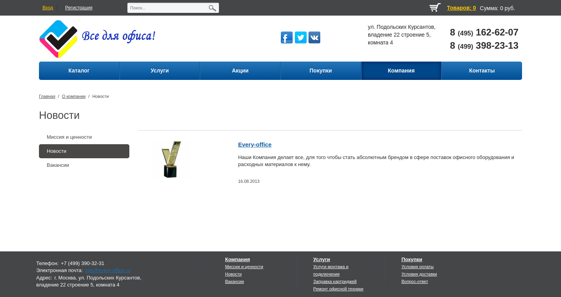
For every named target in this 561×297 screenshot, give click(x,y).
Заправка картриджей (334, 281)
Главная (47, 96)
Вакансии (58, 165)
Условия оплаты (417, 266)
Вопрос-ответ (414, 281)
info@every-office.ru (107, 270)
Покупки (411, 259)
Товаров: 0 (461, 8)
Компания (237, 259)
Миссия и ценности (69, 137)
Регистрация (78, 8)
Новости (100, 96)
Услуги (321, 259)
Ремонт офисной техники (338, 288)
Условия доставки (419, 274)
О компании (74, 96)
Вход (47, 8)
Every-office (255, 144)
